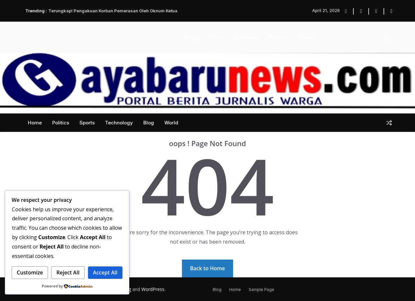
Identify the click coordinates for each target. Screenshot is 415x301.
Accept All (105, 272)
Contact (276, 37)
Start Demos (245, 37)
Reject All (67, 272)
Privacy (191, 37)
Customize (30, 272)
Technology (119, 123)
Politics (60, 123)
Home (35, 123)
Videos (216, 37)
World (171, 123)
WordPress (152, 289)
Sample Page (261, 289)
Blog (148, 123)
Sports (87, 123)
